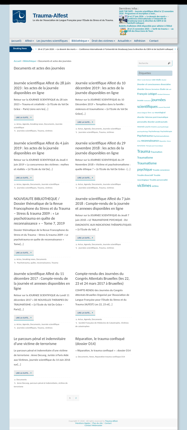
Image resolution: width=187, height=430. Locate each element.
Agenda (25, 124)
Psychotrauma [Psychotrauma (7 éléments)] (145, 135)
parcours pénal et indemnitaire (43, 383)
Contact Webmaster (93, 425)
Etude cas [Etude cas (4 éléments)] (164, 89)
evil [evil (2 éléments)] (170, 89)
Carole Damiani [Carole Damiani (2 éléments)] (146, 80)
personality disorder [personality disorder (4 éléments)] (146, 121)
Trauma (41, 130)
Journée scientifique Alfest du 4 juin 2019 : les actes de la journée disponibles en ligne (41, 148)
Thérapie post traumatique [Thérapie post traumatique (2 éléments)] (154, 146)
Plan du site (97, 423)
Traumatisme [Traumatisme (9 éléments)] (145, 157)
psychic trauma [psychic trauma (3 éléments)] (151, 127)
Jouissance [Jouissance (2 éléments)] (147, 101)
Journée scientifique (112, 128)
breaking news (36, 124)
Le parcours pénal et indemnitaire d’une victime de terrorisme (40, 341)
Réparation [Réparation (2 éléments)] (162, 141)
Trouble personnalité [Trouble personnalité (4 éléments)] (159, 180)
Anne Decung (23, 383)
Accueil (17, 61)
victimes (48, 130)
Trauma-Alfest (50, 15)
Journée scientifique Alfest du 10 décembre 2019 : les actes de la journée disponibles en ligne (100, 88)
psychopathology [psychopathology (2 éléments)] (142, 131)
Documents (49, 124)
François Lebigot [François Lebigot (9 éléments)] (147, 94)
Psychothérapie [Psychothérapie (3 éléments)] (166, 131)
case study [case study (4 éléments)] (156, 79)
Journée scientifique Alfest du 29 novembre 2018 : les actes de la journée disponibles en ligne (100, 148)
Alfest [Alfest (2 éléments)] (139, 80)
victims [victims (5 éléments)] (155, 186)
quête (33, 262)
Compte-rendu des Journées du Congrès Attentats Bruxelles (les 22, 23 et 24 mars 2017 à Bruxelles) (102, 278)
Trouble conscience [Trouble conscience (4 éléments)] (161, 170)
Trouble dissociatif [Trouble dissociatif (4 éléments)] (145, 175)
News (91, 356)
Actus (19, 124)
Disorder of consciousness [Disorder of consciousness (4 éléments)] (148, 84)
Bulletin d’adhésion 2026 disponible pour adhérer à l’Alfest (145, 26)
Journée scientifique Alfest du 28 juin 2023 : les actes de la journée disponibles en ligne (42, 88)
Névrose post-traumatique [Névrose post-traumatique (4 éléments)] (156, 117)
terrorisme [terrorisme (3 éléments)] (141, 146)
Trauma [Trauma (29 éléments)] (143, 151)
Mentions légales (82, 423)
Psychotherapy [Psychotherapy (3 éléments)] (154, 131)
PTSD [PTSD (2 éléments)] (139, 141)
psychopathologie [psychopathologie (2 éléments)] (162, 127)
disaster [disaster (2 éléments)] (163, 80)
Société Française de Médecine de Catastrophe (99, 322)
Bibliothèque (29, 61)
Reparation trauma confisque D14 (110, 356)
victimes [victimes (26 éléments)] (144, 185)
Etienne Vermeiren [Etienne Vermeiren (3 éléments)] (152, 89)
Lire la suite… (24, 117)
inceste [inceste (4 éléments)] (140, 100)
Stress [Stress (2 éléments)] (169, 141)
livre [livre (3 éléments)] (149, 112)
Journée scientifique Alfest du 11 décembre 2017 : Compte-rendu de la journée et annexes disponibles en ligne (42, 281)
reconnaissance (44, 262)
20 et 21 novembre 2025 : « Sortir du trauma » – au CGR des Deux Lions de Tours (150, 30)
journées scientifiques (26, 130)
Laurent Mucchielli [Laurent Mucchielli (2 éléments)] (164, 107)
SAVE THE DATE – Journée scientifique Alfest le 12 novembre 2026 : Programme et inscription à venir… (146, 12)
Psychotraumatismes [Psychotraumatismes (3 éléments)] (161, 136)
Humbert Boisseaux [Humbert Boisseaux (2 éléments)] (163, 94)
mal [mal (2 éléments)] (153, 113)
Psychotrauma (23, 262)
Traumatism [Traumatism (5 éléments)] (156, 152)
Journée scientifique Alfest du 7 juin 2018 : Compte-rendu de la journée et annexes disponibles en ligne (102, 203)
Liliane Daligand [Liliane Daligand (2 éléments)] (142, 113)
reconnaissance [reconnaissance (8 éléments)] (150, 140)
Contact (108, 423)
